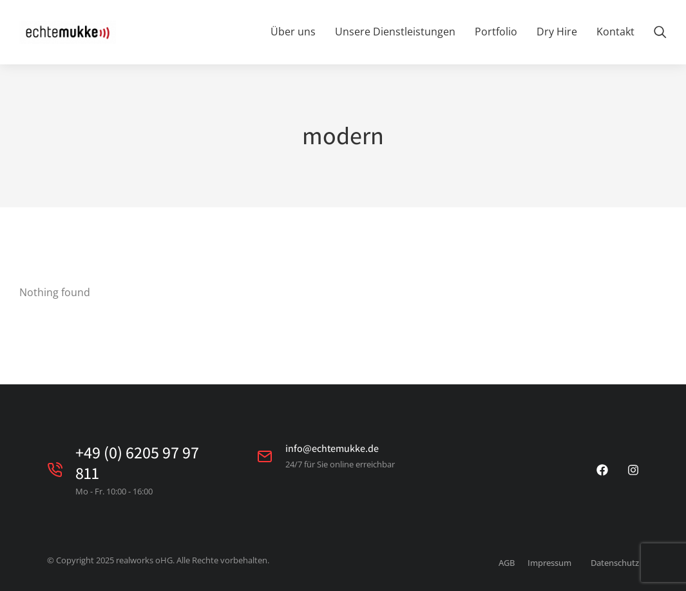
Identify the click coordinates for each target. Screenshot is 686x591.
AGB (507, 562)
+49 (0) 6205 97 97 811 (137, 462)
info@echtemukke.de (332, 448)
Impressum (549, 562)
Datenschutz (615, 562)
